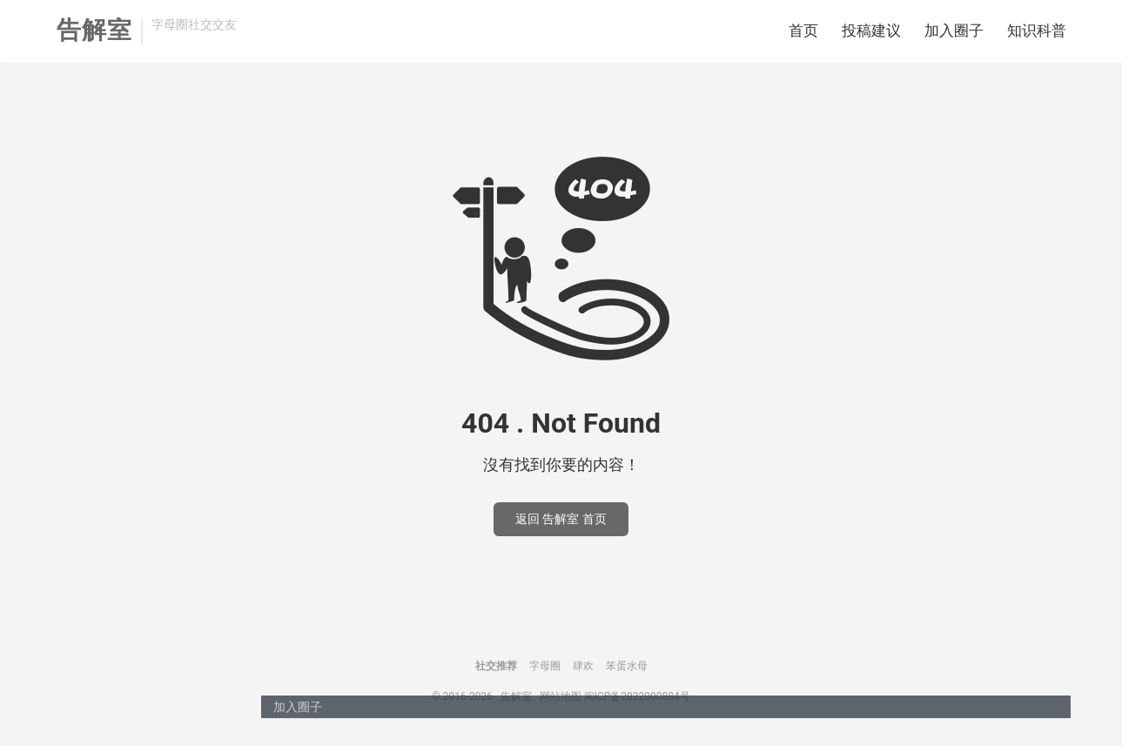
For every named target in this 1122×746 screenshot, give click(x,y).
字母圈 (545, 666)
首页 (803, 30)
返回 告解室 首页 (561, 519)
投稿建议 (871, 30)
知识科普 (1036, 30)
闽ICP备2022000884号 (637, 696)
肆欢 (583, 666)
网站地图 (560, 696)
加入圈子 (954, 30)
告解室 (94, 30)
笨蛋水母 (627, 666)
